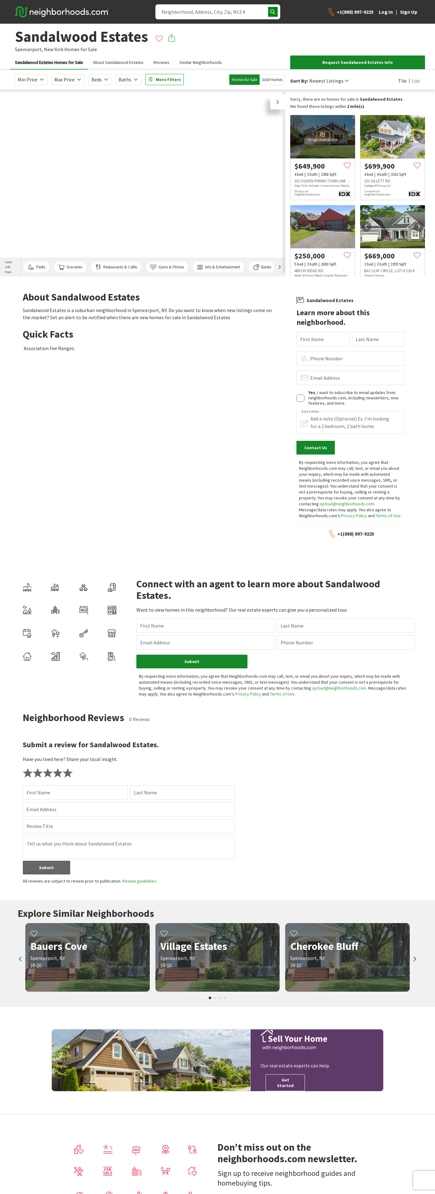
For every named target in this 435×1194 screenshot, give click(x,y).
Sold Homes (272, 79)
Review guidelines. (139, 881)
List (416, 80)
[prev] (366, 137)
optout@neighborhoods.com (347, 504)
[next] (419, 137)
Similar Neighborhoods (200, 62)
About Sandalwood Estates (118, 62)
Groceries (70, 267)
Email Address (325, 377)
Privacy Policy (354, 515)
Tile (402, 80)
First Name (312, 339)
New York (53, 49)
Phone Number (326, 358)
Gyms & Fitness (166, 267)
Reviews (161, 62)
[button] (277, 101)
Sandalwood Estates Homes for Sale (49, 62)
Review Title (40, 826)
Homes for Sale (244, 79)
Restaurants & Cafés (116, 267)
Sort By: (299, 81)
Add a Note (310, 411)
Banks (262, 267)
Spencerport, (29, 49)
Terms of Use (388, 515)
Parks (36, 267)
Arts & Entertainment (218, 267)
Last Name (367, 339)
